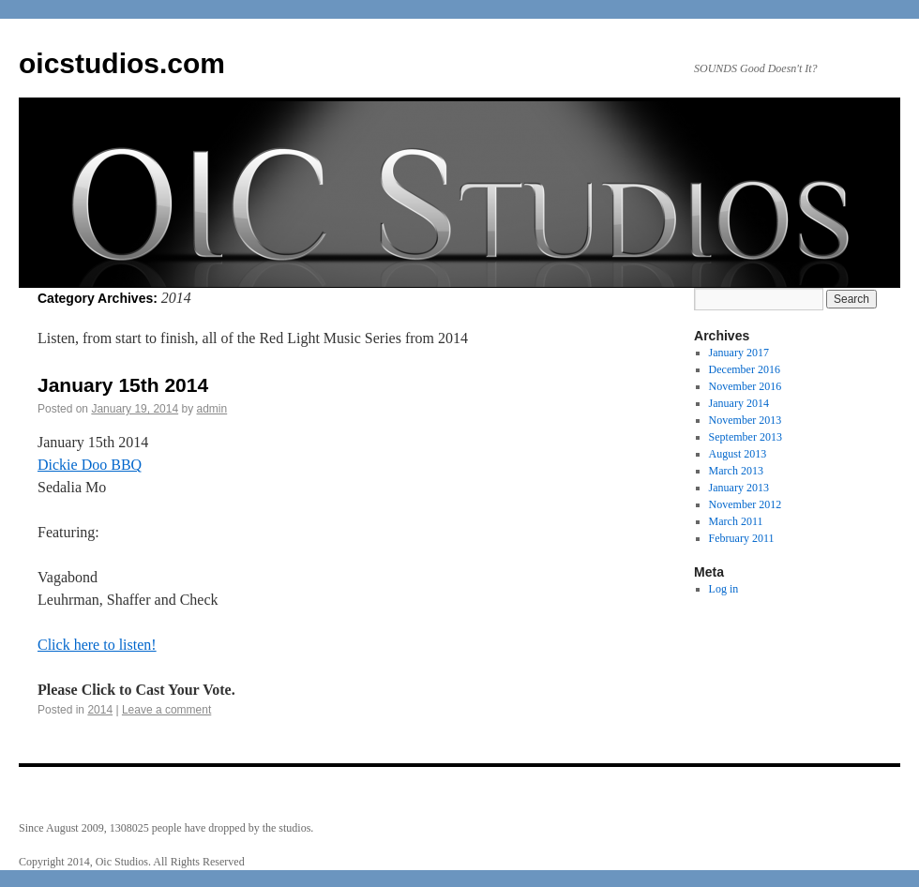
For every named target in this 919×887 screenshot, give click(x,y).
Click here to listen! (97, 645)
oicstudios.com (122, 63)
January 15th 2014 (123, 385)
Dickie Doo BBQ (90, 465)
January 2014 (739, 403)
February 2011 (742, 538)
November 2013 (745, 420)
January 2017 (739, 352)
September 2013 (745, 437)
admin (212, 408)
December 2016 (744, 369)
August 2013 (738, 453)
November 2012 (745, 504)
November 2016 (745, 386)
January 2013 (739, 487)
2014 (100, 709)
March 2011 (736, 521)
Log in (724, 588)
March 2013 (736, 470)
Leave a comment (166, 709)
